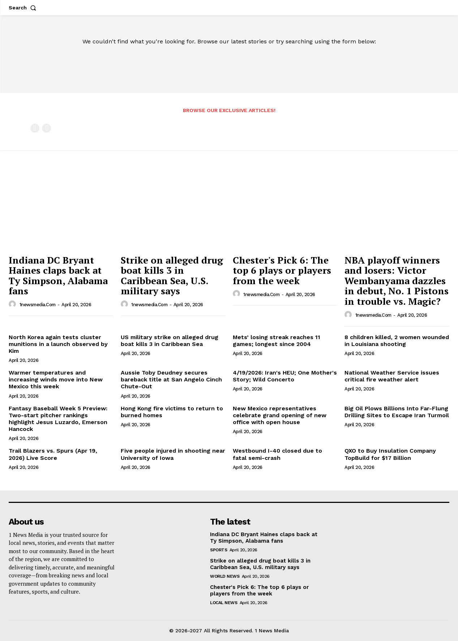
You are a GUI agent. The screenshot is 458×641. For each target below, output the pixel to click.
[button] (24, 7)
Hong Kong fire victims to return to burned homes (172, 412)
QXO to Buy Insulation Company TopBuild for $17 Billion (390, 454)
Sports (218, 549)
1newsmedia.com (38, 304)
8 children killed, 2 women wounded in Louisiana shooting (396, 340)
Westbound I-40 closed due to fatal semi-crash (277, 454)
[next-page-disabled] (46, 128)
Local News (223, 602)
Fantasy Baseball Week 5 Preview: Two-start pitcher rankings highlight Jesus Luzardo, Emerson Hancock (58, 419)
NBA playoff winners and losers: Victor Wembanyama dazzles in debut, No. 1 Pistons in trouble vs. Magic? (396, 280)
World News (224, 576)
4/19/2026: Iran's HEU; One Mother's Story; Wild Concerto (285, 376)
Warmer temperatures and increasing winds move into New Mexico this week (56, 379)
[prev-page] (34, 128)
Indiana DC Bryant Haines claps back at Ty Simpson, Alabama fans (58, 275)
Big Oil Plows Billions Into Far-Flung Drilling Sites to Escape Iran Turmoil (396, 412)
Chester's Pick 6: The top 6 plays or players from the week (282, 270)
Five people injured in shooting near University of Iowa (173, 454)
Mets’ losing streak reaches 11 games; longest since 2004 (276, 340)
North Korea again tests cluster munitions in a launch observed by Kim (58, 344)
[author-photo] (13, 304)
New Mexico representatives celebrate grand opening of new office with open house (279, 415)
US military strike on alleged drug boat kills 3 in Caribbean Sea (169, 340)
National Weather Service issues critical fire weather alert (391, 376)
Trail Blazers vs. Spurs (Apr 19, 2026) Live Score (53, 454)
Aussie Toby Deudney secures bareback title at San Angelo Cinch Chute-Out (171, 379)
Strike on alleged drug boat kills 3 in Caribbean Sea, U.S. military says (172, 275)
